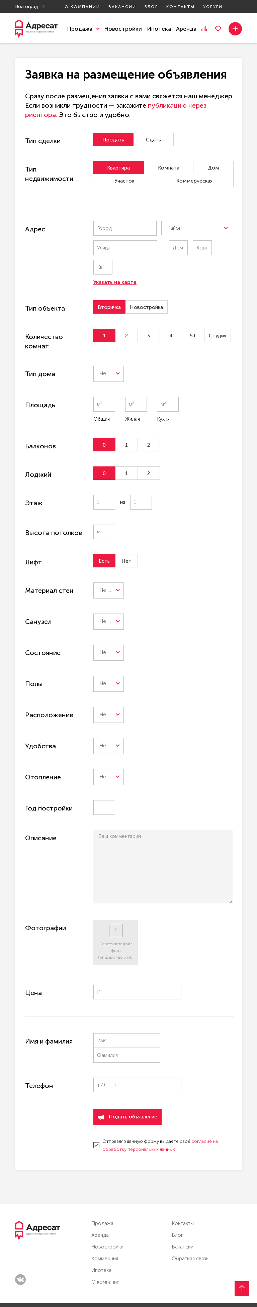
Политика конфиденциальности (46, 1289)
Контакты (180, 6)
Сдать (155, 140)
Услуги (213, 6)
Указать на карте (115, 263)
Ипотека (159, 29)
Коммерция (104, 1225)
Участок (124, 181)
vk (20, 1245)
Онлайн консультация (160, 1288)
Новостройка (146, 288)
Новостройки (123, 29)
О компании (82, 6)
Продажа (102, 1190)
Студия (220, 316)
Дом (213, 168)
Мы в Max (222, 1288)
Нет (127, 542)
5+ (195, 316)
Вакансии (122, 6)
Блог (151, 6)
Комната (168, 168)
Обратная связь (190, 1225)
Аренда (186, 29)
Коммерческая (194, 181)
